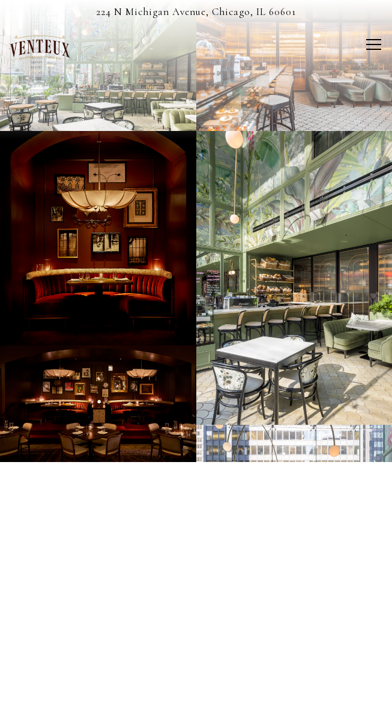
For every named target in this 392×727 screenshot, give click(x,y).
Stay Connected (196, 710)
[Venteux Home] (52, 46)
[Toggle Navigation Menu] (373, 44)
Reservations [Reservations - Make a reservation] (196, 676)
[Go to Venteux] (196, 12)
